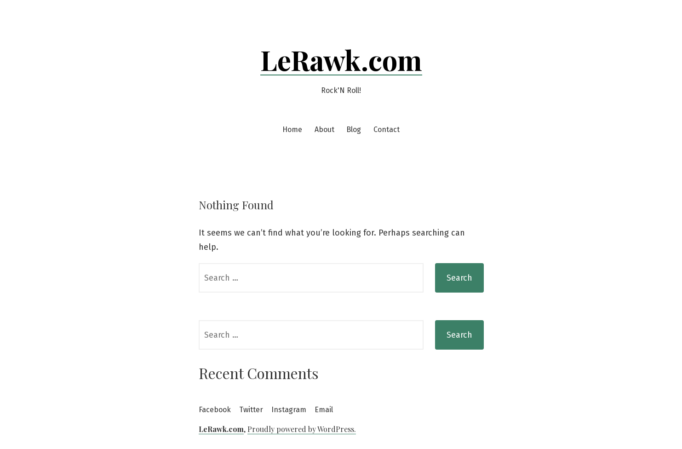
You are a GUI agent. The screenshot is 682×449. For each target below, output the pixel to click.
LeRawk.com (341, 59)
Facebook (215, 409)
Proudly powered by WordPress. (301, 429)
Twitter (251, 409)
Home (292, 129)
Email (324, 409)
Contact (386, 129)
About (324, 129)
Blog (353, 129)
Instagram (288, 409)
